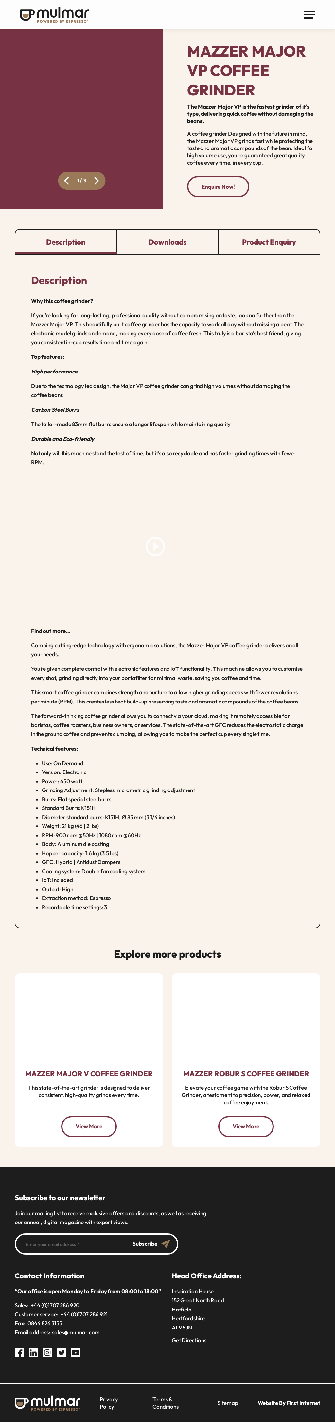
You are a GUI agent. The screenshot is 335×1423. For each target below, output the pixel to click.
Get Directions (189, 1340)
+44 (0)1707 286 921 (84, 1314)
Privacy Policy (109, 1404)
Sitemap (228, 1403)
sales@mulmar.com (76, 1332)
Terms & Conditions (165, 1404)
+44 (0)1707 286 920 (55, 1305)
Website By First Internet (289, 1403)
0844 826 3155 (44, 1323)
